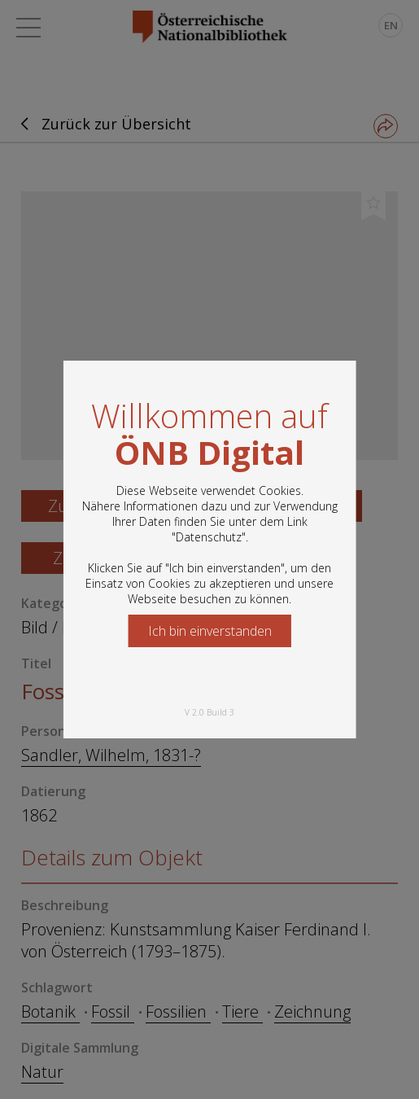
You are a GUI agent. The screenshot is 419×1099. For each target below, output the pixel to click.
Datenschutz (209, 537)
